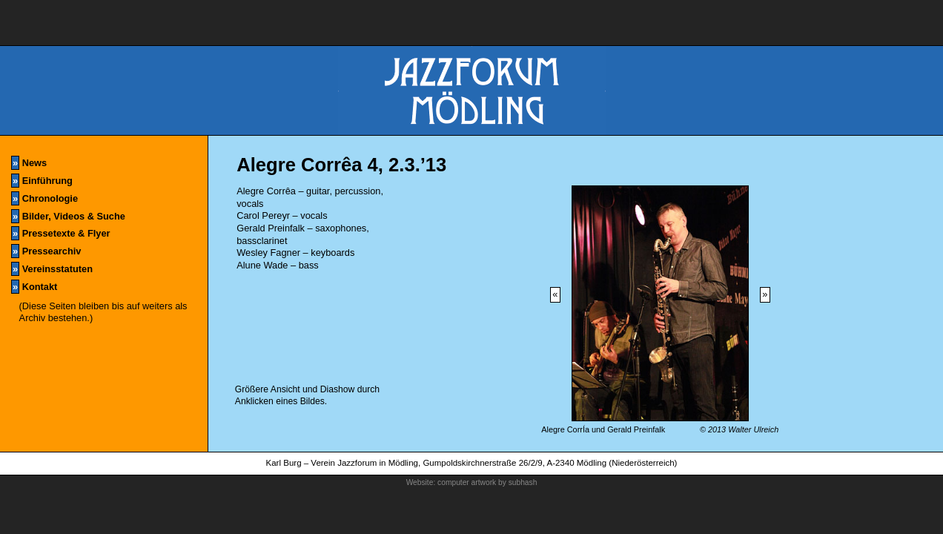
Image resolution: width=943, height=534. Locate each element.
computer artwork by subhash (487, 482)
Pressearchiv (46, 251)
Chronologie (44, 198)
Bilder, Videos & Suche (68, 216)
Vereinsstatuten (52, 269)
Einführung (42, 181)
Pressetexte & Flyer (60, 233)
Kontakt (34, 287)
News (29, 163)
